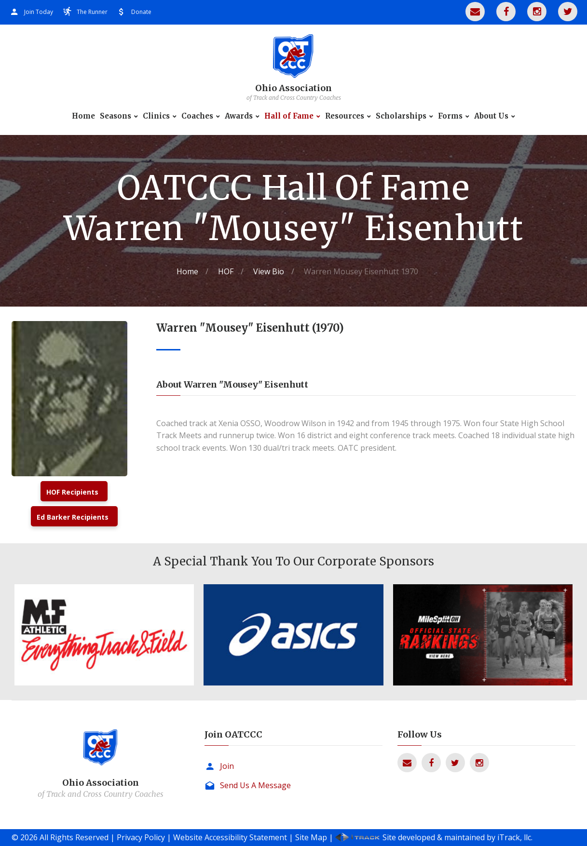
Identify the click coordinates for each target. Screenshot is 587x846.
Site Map (311, 837)
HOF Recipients (72, 492)
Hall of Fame (289, 116)
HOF (225, 271)
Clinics (156, 116)
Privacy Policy (141, 837)
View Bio (268, 271)
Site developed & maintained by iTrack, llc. (457, 837)
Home (83, 116)
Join (227, 766)
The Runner (92, 12)
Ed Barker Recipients (73, 517)
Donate (141, 12)
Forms (450, 116)
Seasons (115, 116)
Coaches (197, 116)
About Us (491, 116)
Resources (344, 116)
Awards (239, 116)
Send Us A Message (255, 785)
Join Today (38, 12)
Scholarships (401, 116)
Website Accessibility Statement (230, 837)
